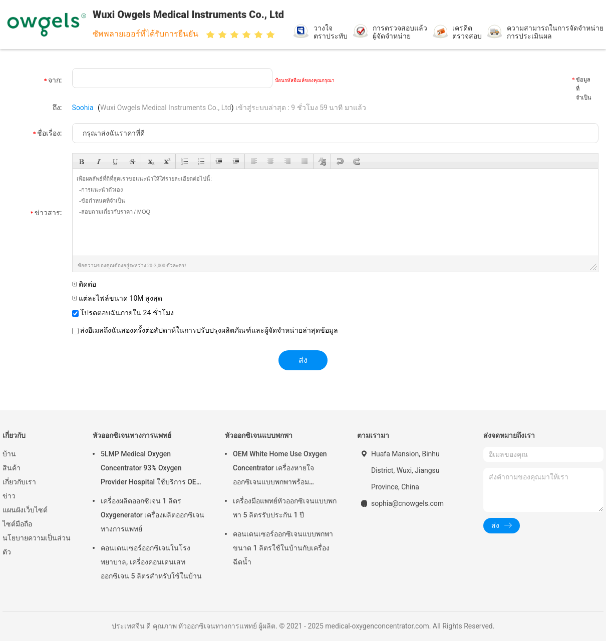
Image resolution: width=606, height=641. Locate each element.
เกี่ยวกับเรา (19, 482)
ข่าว (9, 496)
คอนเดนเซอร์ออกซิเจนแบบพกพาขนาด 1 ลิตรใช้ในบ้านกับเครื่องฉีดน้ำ (283, 548)
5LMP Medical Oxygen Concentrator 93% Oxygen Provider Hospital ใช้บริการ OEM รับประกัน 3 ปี (151, 469)
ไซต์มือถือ (17, 524)
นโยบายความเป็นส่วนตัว (37, 545)
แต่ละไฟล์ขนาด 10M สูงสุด (117, 298)
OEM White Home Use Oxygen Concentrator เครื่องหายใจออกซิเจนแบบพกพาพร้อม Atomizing (280, 469)
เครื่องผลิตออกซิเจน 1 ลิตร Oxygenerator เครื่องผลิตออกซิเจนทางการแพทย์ (152, 515)
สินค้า (12, 468)
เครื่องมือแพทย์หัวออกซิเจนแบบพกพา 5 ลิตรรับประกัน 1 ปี (285, 508)
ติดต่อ (84, 284)
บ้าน (9, 454)
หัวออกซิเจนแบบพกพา (258, 435)
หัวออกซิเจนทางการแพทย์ (132, 435)
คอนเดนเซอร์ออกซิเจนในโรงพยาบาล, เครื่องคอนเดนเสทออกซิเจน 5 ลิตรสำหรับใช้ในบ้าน (151, 562)
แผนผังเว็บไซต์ (25, 510)
